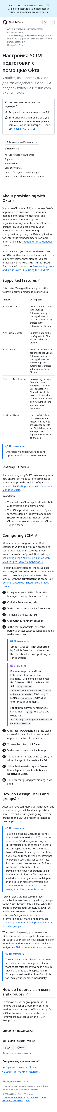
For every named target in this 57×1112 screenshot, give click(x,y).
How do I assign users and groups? (25, 796)
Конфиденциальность (13, 1097)
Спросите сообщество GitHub (19, 1067)
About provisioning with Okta (23, 198)
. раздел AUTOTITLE (24, 128)
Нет (20, 1047)
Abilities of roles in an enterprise (34, 947)
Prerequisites (15, 466)
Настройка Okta (15, 45)
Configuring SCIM (19, 535)
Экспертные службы (12, 1100)
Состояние (32, 1097)
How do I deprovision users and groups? (26, 992)
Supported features (21, 280)
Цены (43, 1097)
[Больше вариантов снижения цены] (36, 142)
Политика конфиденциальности (16, 1053)
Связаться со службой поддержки (21, 1071)
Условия (28, 1094)
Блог (28, 1100)
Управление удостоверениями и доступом (29, 35)
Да (8, 1047)
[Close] (48, 5)
